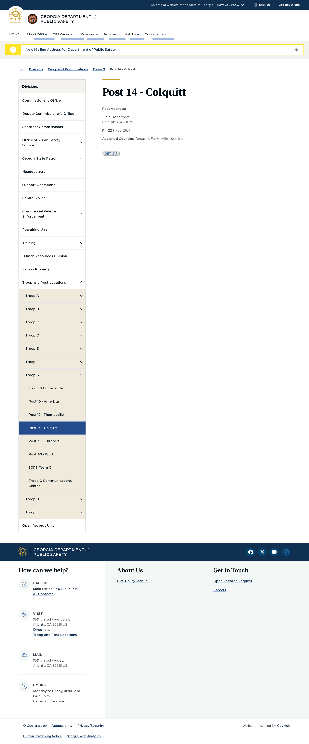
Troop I (31, 512)
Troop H (32, 499)
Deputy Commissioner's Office (48, 114)
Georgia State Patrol (39, 158)
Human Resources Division (44, 256)
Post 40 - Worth (42, 454)
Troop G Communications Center (50, 483)
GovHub (283, 726)
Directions (41, 630)
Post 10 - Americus (44, 401)
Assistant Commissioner (42, 127)
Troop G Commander (46, 388)
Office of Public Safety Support (41, 142)
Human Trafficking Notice (42, 736)
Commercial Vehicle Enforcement (39, 213)
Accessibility (62, 726)
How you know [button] (228, 5)
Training (29, 243)
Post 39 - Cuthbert (44, 441)
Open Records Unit (38, 525)
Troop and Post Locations (68, 69)
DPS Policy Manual (132, 581)
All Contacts (43, 594)
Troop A (32, 296)
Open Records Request (232, 581)
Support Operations (38, 185)
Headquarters (33, 172)
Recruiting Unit (34, 230)
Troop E (32, 349)
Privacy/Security (90, 726)
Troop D (32, 335)
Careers (219, 590)
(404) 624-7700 (67, 589)
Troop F (32, 362)
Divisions (36, 69)
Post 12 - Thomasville (46, 415)
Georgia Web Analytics (84, 736)
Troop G (99, 69)
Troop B (32, 309)
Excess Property (36, 269)
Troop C (32, 322)
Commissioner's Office (41, 100)
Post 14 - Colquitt (43, 428)
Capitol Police (34, 198)
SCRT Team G (40, 467)
